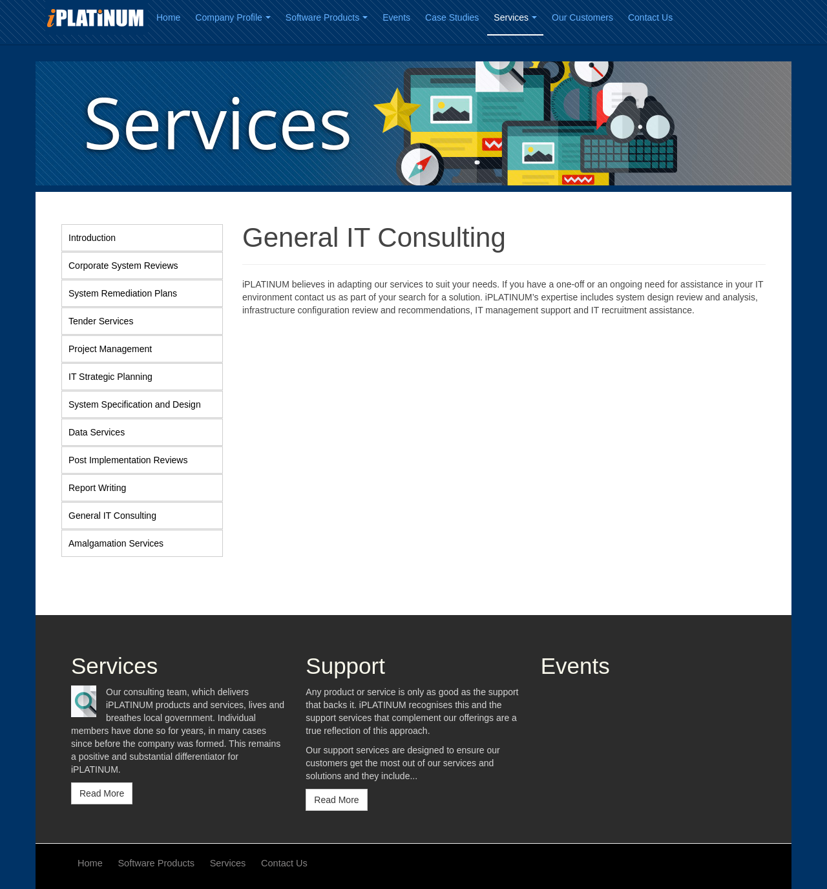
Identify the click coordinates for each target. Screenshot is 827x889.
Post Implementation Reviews (127, 460)
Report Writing (97, 488)
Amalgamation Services (115, 543)
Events (396, 17)
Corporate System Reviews (123, 265)
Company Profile (233, 17)
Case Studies (452, 17)
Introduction (92, 238)
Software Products (327, 17)
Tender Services (100, 321)
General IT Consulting (112, 515)
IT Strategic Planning (110, 376)
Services (515, 17)
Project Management (110, 349)
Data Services (96, 432)
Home (168, 17)
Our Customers (582, 17)
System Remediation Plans (122, 293)
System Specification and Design (134, 404)
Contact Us (650, 17)
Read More (101, 793)
